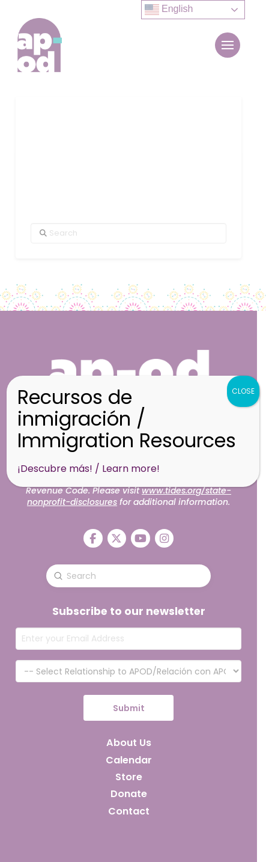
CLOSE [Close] (243, 391)
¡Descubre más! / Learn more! (88, 468)
